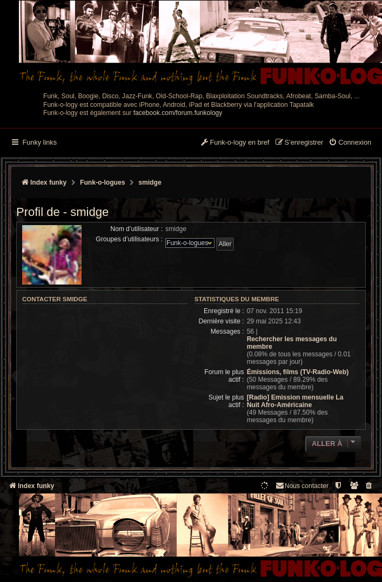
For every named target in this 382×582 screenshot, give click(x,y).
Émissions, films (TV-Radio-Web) (298, 372)
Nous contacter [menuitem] (302, 486)
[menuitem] (350, 143)
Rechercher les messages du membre (292, 342)
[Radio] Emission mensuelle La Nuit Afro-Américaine (295, 401)
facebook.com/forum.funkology (178, 113)
